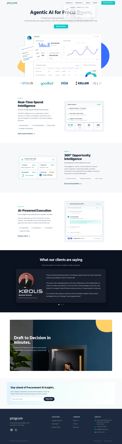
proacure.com (101, 432)
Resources (79, 3)
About (88, 3)
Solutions (69, 3)
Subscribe (49, 399)
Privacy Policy (97, 441)
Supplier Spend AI (57, 421)
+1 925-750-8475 (102, 427)
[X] (16, 430)
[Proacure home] (12, 3)
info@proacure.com (102, 430)
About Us (76, 421)
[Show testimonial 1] (58, 304)
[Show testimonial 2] (61, 304)
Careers (95, 3)
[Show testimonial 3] (63, 304)
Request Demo (108, 3)
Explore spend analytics (26, 136)
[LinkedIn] (11, 430)
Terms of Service (107, 441)
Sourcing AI (55, 424)
